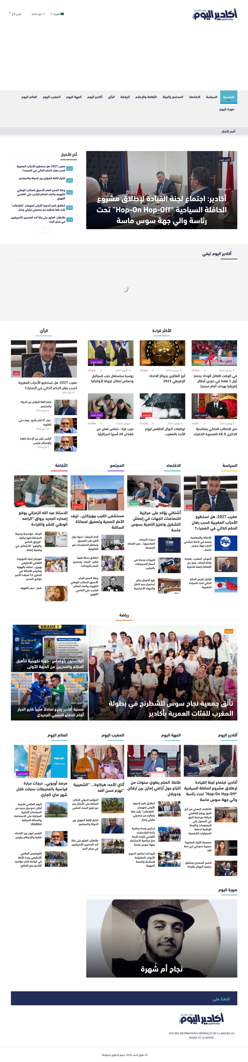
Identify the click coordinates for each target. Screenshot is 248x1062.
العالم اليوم (29, 96)
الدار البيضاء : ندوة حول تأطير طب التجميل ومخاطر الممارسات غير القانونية (85, 542)
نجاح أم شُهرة (162, 968)
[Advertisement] (124, 59)
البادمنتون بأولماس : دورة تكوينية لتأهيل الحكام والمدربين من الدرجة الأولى (50, 663)
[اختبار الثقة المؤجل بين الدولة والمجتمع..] (65, 407)
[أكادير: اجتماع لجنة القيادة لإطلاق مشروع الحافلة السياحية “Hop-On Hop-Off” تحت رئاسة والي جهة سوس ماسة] (161, 190)
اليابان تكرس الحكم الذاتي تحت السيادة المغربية (200, 583)
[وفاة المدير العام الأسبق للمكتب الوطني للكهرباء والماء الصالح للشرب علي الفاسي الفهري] (112, 583)
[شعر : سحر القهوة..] (56, 593)
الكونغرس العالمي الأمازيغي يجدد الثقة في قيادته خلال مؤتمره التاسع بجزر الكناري (28, 859)
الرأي (111, 96)
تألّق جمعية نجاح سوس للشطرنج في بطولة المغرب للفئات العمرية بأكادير (171, 707)
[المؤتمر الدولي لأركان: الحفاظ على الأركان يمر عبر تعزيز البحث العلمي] (112, 805)
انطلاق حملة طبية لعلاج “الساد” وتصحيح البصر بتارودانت (85, 561)
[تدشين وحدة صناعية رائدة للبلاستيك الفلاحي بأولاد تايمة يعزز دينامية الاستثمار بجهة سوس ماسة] (169, 834)
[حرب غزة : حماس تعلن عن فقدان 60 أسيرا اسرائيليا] (110, 406)
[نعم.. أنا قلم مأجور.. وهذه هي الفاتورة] (65, 425)
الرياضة (125, 96)
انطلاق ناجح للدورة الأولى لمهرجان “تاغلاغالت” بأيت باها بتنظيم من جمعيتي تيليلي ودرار (143, 811)
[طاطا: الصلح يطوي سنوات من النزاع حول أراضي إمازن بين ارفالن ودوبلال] (154, 761)
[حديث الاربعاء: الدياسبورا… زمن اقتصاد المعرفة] (169, 545)
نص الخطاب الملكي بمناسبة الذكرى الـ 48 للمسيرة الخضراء (215, 431)
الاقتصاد (194, 96)
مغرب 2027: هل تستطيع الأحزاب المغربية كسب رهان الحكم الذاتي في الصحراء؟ (47, 385)
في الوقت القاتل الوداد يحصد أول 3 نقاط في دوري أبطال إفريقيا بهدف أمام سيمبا (215, 380)
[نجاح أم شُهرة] (161, 938)
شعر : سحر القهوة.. (30, 587)
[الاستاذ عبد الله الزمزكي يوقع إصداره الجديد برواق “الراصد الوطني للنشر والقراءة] (41, 491)
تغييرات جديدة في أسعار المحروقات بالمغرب (144, 563)
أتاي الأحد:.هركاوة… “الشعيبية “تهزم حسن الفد (98, 787)
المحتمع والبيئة (173, 96)
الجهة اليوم (74, 96)
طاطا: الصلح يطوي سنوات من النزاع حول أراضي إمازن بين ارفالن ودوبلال (154, 787)
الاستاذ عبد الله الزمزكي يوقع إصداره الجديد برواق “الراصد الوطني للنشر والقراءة (43, 518)
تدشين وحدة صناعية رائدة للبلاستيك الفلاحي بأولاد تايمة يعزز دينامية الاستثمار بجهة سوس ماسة (142, 836)
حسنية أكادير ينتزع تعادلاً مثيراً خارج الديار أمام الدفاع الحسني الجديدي (50, 711)
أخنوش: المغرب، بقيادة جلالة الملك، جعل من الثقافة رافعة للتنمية (198, 562)
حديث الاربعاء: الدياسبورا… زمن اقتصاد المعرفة (141, 543)
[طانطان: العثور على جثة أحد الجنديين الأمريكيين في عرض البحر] (112, 846)
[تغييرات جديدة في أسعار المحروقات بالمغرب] (169, 565)
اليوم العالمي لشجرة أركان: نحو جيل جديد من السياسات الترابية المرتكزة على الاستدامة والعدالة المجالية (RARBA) (28, 814)
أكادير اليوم (94, 96)
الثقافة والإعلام (146, 96)
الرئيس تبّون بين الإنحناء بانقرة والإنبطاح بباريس (35, 440)
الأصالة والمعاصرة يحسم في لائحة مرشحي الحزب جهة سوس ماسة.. (198, 543)
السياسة (211, 96)
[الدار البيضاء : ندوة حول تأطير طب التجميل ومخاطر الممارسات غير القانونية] (112, 542)
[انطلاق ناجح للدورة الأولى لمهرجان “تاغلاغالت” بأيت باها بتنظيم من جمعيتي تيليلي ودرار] (169, 809)
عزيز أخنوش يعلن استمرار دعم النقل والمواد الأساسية (144, 584)
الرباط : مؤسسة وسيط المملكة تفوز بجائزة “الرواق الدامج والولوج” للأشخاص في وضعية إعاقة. (28, 541)
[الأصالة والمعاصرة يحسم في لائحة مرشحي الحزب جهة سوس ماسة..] (226, 543)
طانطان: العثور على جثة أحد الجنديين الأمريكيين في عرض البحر (84, 844)
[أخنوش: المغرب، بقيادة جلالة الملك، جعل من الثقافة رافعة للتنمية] (226, 564)
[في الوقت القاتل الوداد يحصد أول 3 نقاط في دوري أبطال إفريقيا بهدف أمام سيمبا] (214, 353)
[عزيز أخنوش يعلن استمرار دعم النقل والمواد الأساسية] (169, 585)
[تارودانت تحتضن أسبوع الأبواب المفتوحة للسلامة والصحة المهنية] (169, 859)
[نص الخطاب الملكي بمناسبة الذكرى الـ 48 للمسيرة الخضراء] (214, 406)
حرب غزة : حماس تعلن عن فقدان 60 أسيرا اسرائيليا (115, 431)
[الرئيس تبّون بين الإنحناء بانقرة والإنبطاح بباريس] (65, 444)
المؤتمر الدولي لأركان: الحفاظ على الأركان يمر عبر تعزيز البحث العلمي (85, 803)
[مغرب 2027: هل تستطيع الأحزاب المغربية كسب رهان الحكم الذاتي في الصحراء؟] (44, 358)
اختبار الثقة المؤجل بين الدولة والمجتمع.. (36, 404)
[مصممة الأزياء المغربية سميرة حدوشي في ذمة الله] (226, 848)
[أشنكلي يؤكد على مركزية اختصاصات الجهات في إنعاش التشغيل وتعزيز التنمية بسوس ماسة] (154, 491)
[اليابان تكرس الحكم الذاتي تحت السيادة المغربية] (226, 584)
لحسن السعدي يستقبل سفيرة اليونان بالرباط (198, 864)
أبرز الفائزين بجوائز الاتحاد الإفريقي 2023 (167, 378)
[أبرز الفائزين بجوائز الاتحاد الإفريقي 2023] (162, 353)
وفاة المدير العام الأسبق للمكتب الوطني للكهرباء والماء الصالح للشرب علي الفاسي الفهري (84, 586)
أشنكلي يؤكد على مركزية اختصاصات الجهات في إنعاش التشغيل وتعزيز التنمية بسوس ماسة (156, 520)
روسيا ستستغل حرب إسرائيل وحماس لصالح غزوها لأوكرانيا (112, 378)
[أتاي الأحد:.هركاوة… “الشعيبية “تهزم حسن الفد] (97, 762)
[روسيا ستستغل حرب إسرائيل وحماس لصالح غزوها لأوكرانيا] (110, 353)
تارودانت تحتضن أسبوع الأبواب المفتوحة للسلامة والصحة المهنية (142, 859)
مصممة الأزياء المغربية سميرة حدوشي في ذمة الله (198, 846)
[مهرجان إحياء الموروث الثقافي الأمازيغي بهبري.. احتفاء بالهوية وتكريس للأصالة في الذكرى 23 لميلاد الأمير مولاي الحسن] (56, 564)
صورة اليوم (226, 109)
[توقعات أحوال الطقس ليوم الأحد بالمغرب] (162, 406)
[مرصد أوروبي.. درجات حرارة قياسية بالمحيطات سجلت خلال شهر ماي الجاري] (41, 761)
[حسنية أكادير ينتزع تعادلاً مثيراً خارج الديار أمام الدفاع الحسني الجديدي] (49, 696)
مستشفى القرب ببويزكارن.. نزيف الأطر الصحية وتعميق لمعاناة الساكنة (97, 521)
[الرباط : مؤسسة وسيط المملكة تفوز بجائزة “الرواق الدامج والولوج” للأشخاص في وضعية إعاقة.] (56, 539)
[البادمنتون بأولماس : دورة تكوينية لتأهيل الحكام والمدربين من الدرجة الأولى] (49, 648)
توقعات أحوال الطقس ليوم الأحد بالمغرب (165, 431)
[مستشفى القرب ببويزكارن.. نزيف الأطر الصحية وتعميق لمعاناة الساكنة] (97, 492)
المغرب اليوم (52, 96)
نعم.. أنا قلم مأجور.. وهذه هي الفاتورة (35, 422)
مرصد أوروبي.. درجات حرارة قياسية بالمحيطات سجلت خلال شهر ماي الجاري (42, 788)
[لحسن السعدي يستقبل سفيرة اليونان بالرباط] (226, 868)
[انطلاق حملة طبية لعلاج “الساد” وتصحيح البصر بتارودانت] (112, 563)
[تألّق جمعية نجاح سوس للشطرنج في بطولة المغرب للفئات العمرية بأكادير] (163, 672)
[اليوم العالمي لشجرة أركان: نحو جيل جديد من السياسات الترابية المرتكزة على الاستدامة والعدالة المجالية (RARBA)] (56, 809)
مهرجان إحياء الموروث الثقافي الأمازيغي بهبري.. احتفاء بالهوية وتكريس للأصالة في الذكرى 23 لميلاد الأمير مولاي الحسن (28, 568)
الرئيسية (228, 96)
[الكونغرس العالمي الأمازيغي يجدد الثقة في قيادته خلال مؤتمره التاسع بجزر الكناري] (56, 859)
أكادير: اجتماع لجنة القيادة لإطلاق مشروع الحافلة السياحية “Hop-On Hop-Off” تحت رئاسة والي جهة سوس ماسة (162, 208)
